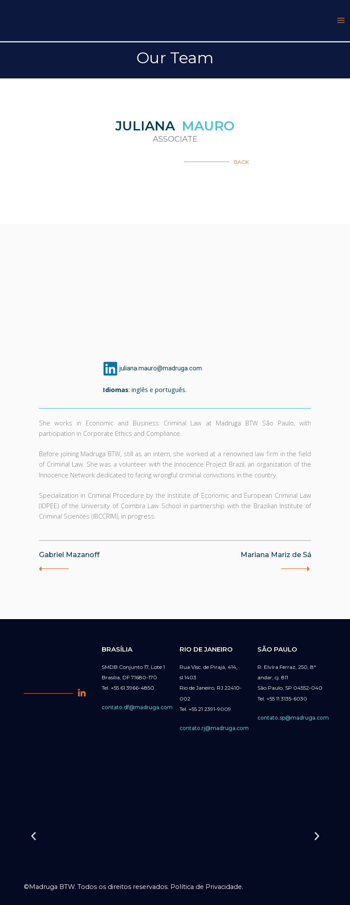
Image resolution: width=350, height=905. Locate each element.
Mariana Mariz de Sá (270, 557)
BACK (241, 164)
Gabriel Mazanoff (74, 557)
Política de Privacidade (206, 887)
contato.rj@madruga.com (214, 728)
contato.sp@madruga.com (293, 717)
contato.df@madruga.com (137, 707)
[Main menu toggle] (341, 22)
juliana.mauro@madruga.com (160, 370)
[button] (33, 836)
